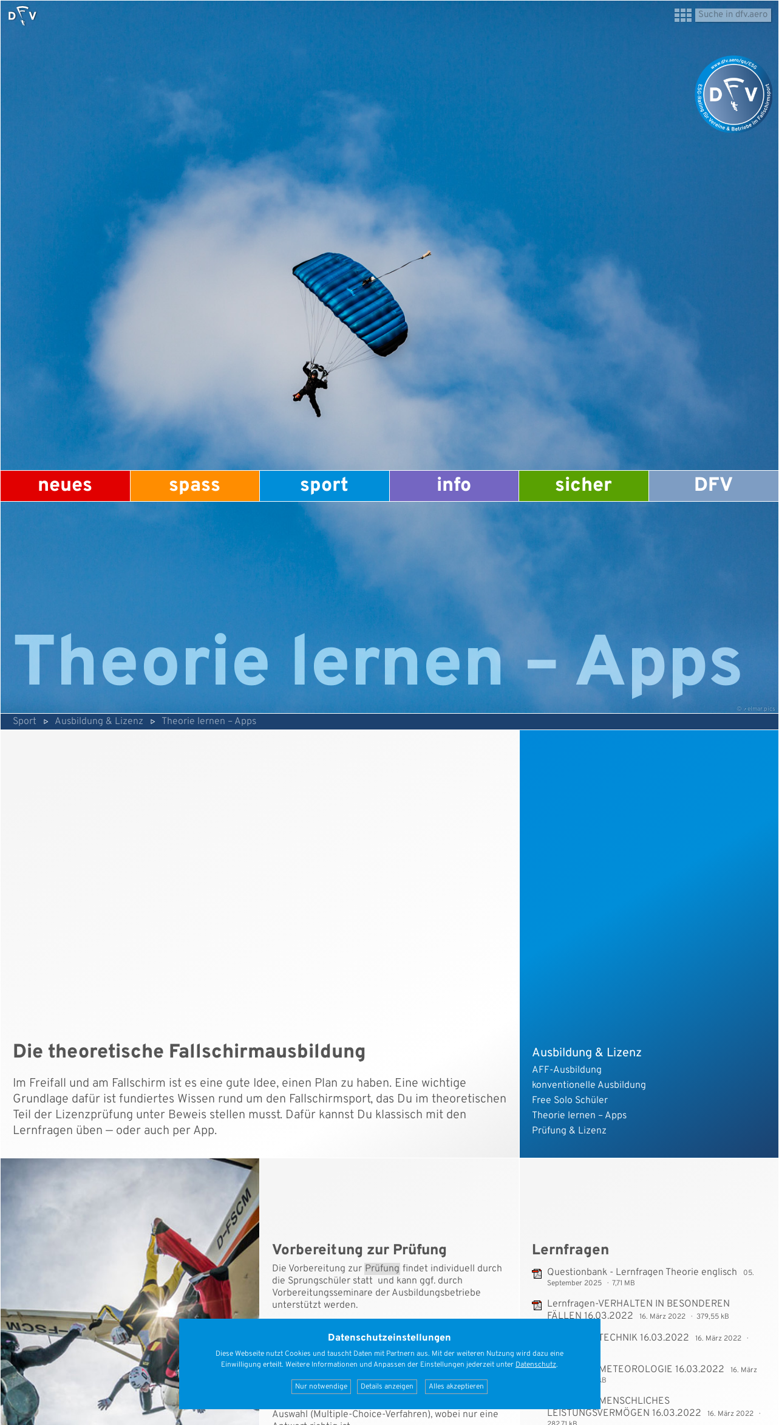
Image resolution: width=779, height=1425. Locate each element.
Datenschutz (535, 1365)
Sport (324, 486)
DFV (713, 486)
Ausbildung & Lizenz (99, 722)
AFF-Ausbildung (567, 1070)
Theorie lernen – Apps (209, 722)
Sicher (583, 486)
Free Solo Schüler (570, 1101)
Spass (194, 486)
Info (454, 486)
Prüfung (382, 1269)
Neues (65, 486)
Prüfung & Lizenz (569, 1131)
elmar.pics (761, 709)
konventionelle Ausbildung (589, 1085)
